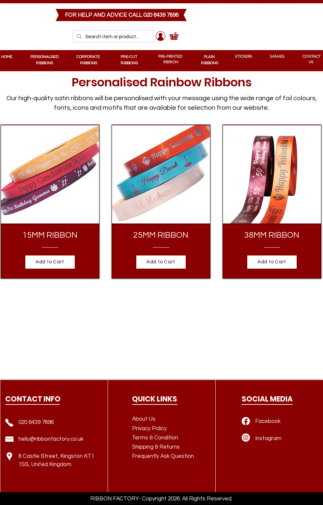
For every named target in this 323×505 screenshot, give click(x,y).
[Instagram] (246, 437)
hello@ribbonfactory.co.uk (50, 439)
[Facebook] (246, 421)
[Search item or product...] (112, 37)
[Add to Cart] (50, 262)
